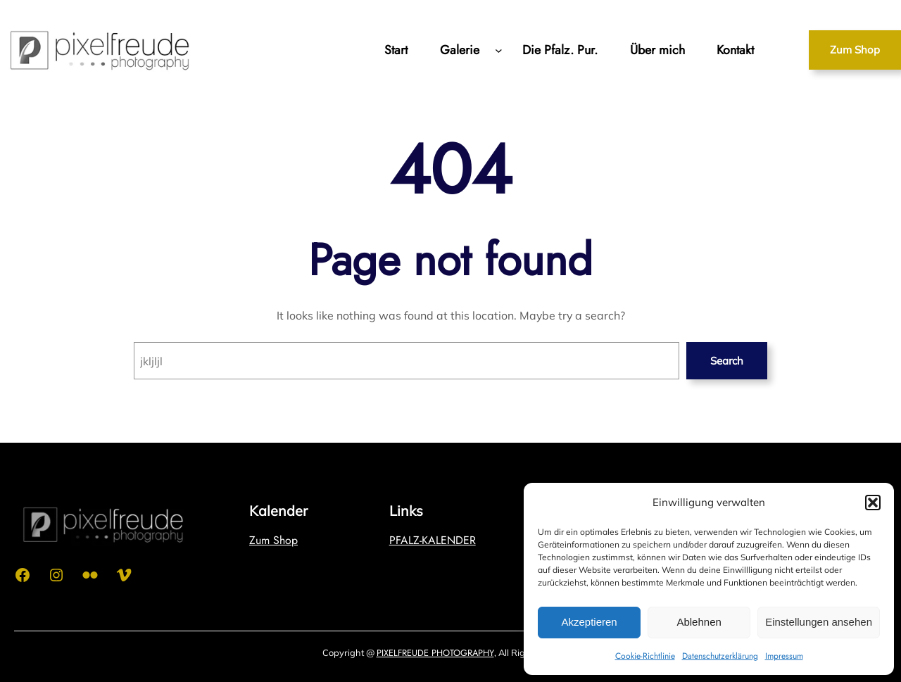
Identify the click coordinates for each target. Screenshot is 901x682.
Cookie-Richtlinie (645, 656)
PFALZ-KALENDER (432, 540)
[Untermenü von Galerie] (499, 50)
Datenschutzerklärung (720, 656)
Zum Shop (855, 49)
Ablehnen (698, 622)
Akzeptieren (589, 622)
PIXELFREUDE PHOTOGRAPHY (435, 652)
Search (726, 360)
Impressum (784, 656)
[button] (873, 502)
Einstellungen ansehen (818, 622)
